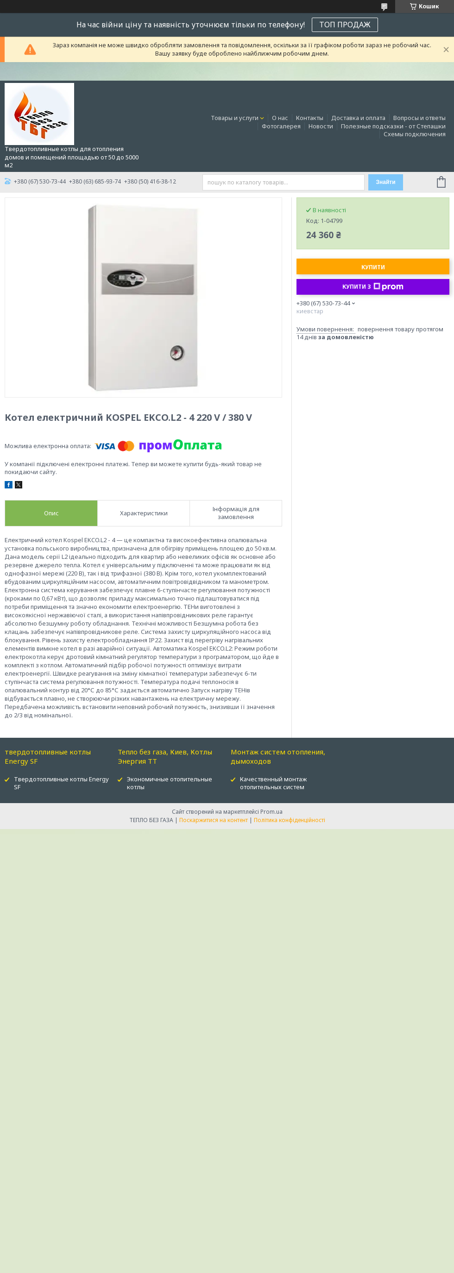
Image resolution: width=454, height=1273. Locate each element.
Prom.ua (271, 812)
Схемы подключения (415, 134)
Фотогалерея (281, 126)
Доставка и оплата (358, 118)
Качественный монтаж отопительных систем (273, 783)
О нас (280, 118)
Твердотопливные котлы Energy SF (61, 783)
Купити (373, 267)
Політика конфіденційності (289, 820)
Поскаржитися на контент (213, 820)
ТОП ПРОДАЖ (345, 24)
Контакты (309, 118)
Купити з (373, 287)
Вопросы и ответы (419, 118)
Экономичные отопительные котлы (169, 783)
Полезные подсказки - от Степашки (393, 126)
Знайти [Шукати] (385, 182)
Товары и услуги (235, 118)
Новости (321, 126)
